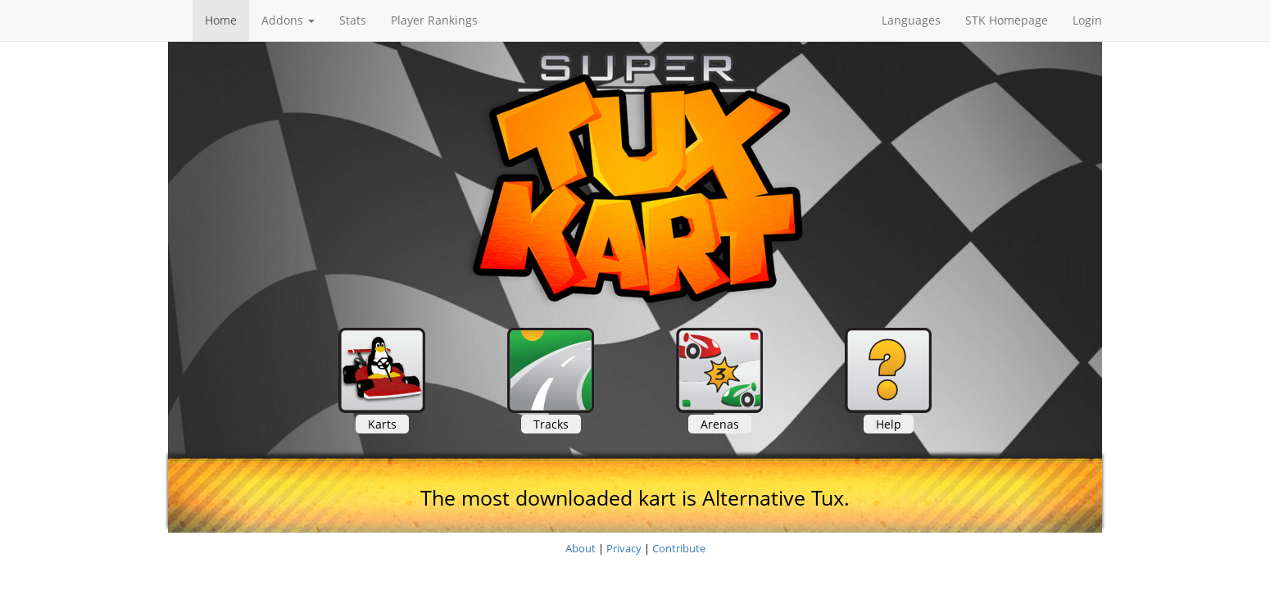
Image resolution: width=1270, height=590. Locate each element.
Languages (911, 20)
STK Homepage (1006, 20)
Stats (352, 20)
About (580, 548)
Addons (288, 20)
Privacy (624, 548)
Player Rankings (434, 20)
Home (221, 20)
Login (1087, 20)
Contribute (678, 548)
